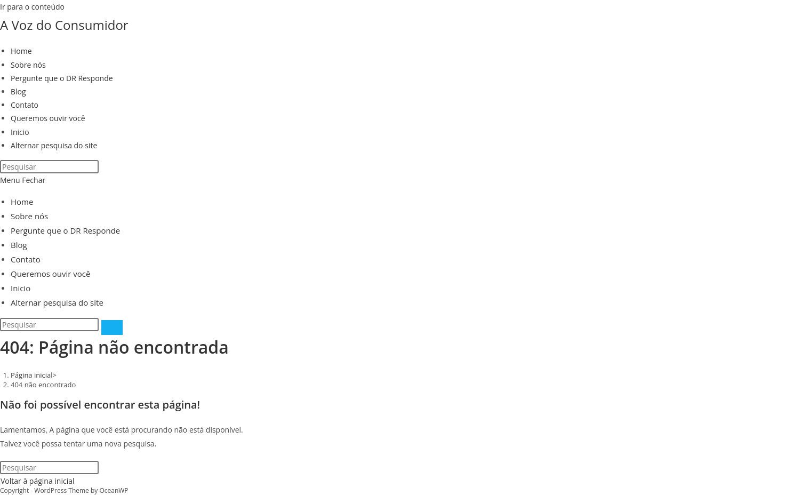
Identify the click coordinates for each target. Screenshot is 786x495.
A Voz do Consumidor (64, 25)
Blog (19, 244)
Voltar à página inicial (38, 481)
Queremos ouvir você (50, 273)
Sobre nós (29, 216)
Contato (26, 259)
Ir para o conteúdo (32, 7)
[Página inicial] (32, 375)
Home (22, 201)
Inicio (20, 288)
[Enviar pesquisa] (112, 328)
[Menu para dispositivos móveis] (22, 180)
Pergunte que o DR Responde (65, 230)
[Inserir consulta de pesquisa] (49, 166)
